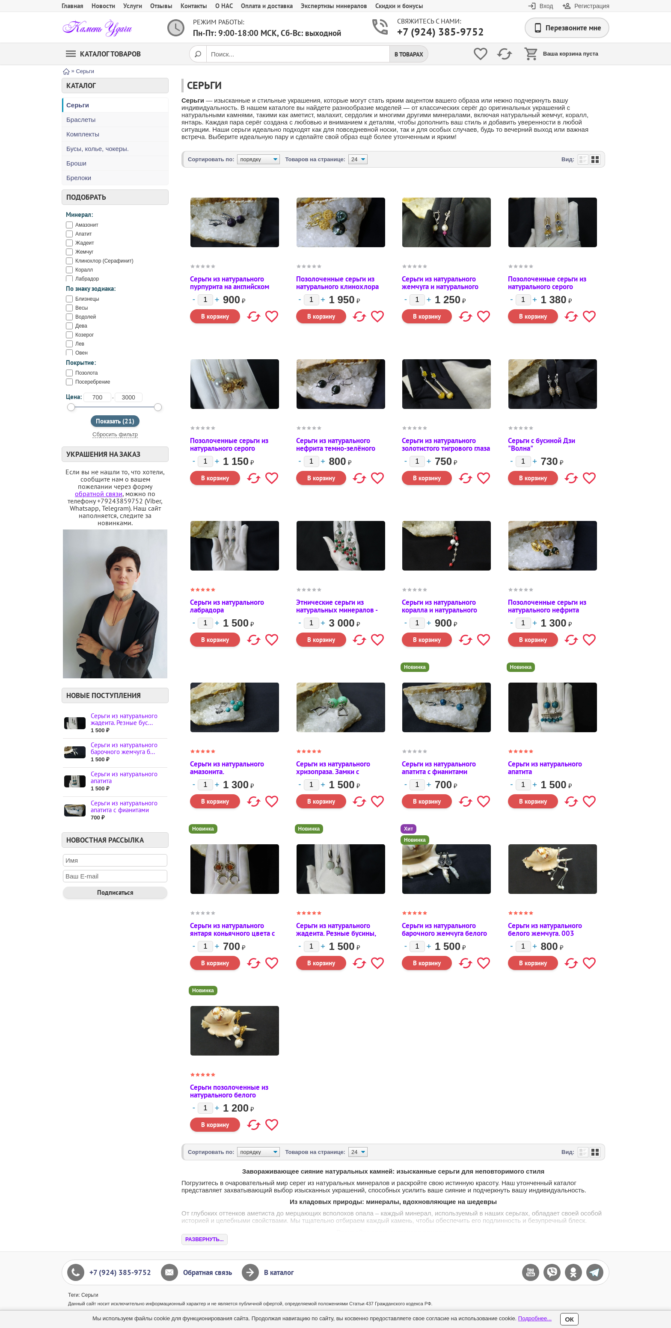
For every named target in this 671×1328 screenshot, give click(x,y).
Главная (72, 6)
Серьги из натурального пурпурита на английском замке (229, 286)
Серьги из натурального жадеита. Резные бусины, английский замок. (336, 933)
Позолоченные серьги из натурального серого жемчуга (229, 448)
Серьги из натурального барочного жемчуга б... (124, 748)
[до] (129, 397)
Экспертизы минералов (334, 6)
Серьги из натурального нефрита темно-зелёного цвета (335, 448)
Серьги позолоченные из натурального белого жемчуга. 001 (229, 1095)
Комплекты (82, 134)
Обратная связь (207, 1272)
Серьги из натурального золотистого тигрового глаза (446, 444)
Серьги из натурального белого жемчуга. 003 (545, 929)
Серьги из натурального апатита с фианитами (124, 806)
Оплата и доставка (267, 6)
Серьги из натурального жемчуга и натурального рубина (440, 286)
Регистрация (591, 6)
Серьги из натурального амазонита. (227, 767)
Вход (546, 6)
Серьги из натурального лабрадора (227, 606)
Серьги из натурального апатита (124, 777)
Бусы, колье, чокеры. (97, 148)
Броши (76, 163)
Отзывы (161, 6)
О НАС (224, 6)
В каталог (279, 1272)
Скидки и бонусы (399, 6)
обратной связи (98, 493)
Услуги (132, 6)
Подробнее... (535, 1318)
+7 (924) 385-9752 (430, 31)
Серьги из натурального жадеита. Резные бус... (124, 719)
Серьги (77, 105)
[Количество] (205, 299)
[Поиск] (197, 53)
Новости (103, 6)
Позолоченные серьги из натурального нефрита (547, 606)
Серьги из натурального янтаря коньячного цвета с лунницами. (232, 933)
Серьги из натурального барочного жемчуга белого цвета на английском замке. (445, 933)
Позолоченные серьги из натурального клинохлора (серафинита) (337, 286)
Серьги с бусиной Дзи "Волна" (541, 444)
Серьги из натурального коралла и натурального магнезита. (439, 609)
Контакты (194, 6)
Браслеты (80, 119)
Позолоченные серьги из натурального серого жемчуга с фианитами (547, 286)
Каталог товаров (103, 54)
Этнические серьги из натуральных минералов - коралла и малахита (336, 609)
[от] (97, 397)
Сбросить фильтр (115, 434)
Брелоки (78, 177)
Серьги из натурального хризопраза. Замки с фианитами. (333, 771)
